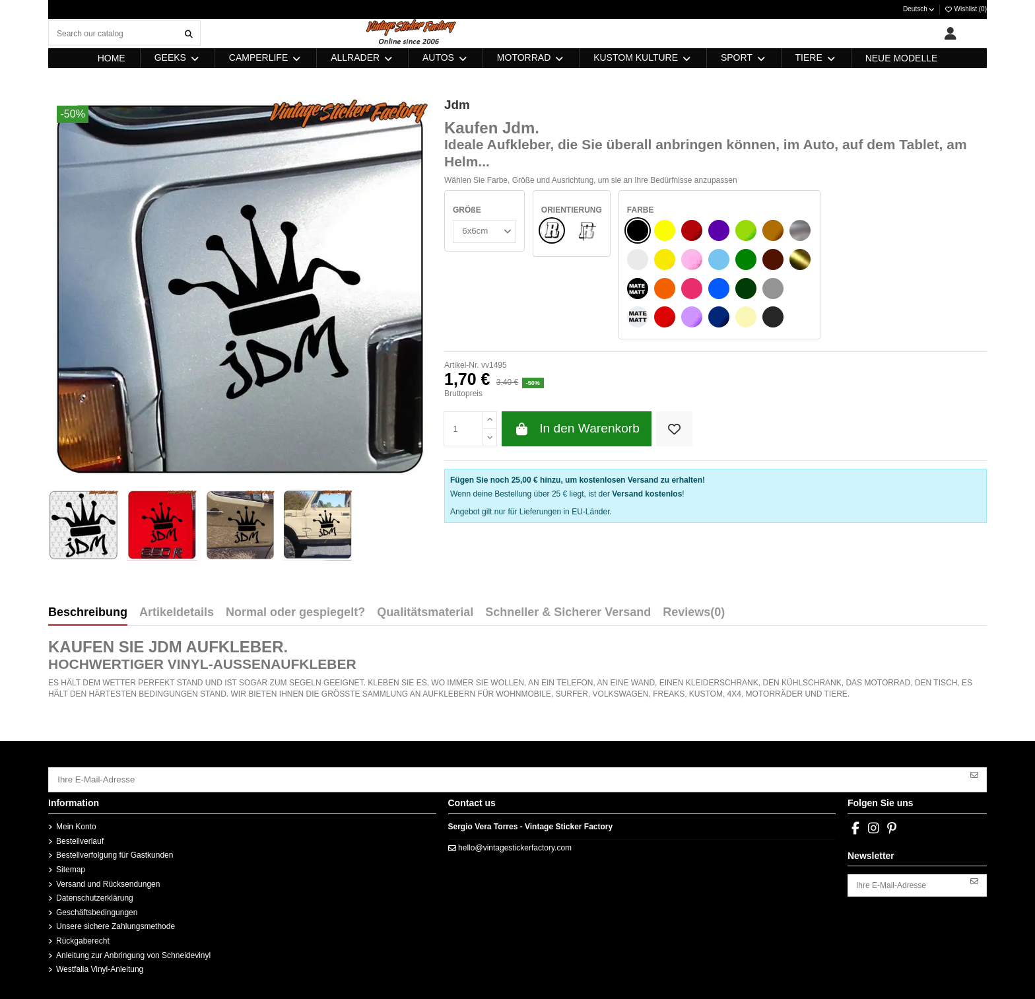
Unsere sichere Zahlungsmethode (115, 924)
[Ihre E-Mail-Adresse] (506, 778)
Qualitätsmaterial (425, 613)
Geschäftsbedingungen (96, 909)
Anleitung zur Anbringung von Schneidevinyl (133, 952)
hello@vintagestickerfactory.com (515, 845)
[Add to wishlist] (674, 428)
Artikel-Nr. (461, 365)
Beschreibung (87, 613)
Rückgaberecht (83, 938)
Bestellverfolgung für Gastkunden (114, 853)
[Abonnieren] (974, 774)
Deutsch (919, 9)
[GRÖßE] (483, 230)
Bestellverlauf (80, 838)
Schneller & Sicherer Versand (568, 613)
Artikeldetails (176, 613)
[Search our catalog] (189, 33)
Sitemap (70, 867)
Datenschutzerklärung (94, 896)
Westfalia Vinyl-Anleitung (99, 967)
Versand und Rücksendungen (108, 881)
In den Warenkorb (577, 428)
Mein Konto (76, 824)
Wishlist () (965, 9)
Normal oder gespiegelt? (295, 613)
